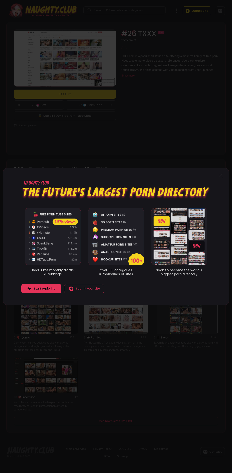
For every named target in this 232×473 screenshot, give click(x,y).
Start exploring (44, 288)
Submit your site (88, 288)
